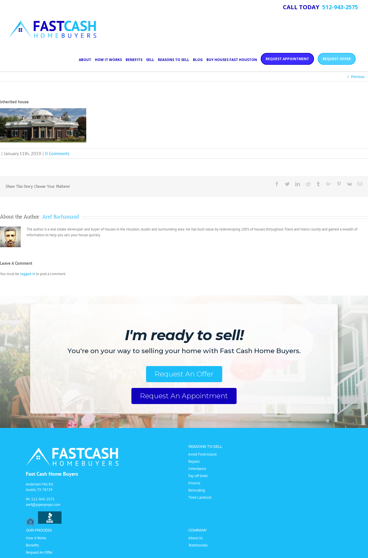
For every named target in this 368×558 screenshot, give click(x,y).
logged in (27, 273)
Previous (357, 76)
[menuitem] (87, 59)
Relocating (196, 490)
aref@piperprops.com (43, 504)
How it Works (36, 538)
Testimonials (198, 545)
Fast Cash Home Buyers (52, 474)
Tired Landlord (199, 497)
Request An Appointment (184, 396)
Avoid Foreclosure (202, 454)
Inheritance (197, 468)
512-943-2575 (42, 499)
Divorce (194, 483)
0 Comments (57, 153)
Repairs (194, 461)
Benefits (32, 545)
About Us (195, 538)
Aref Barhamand (60, 217)
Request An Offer (184, 374)
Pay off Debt (198, 476)
